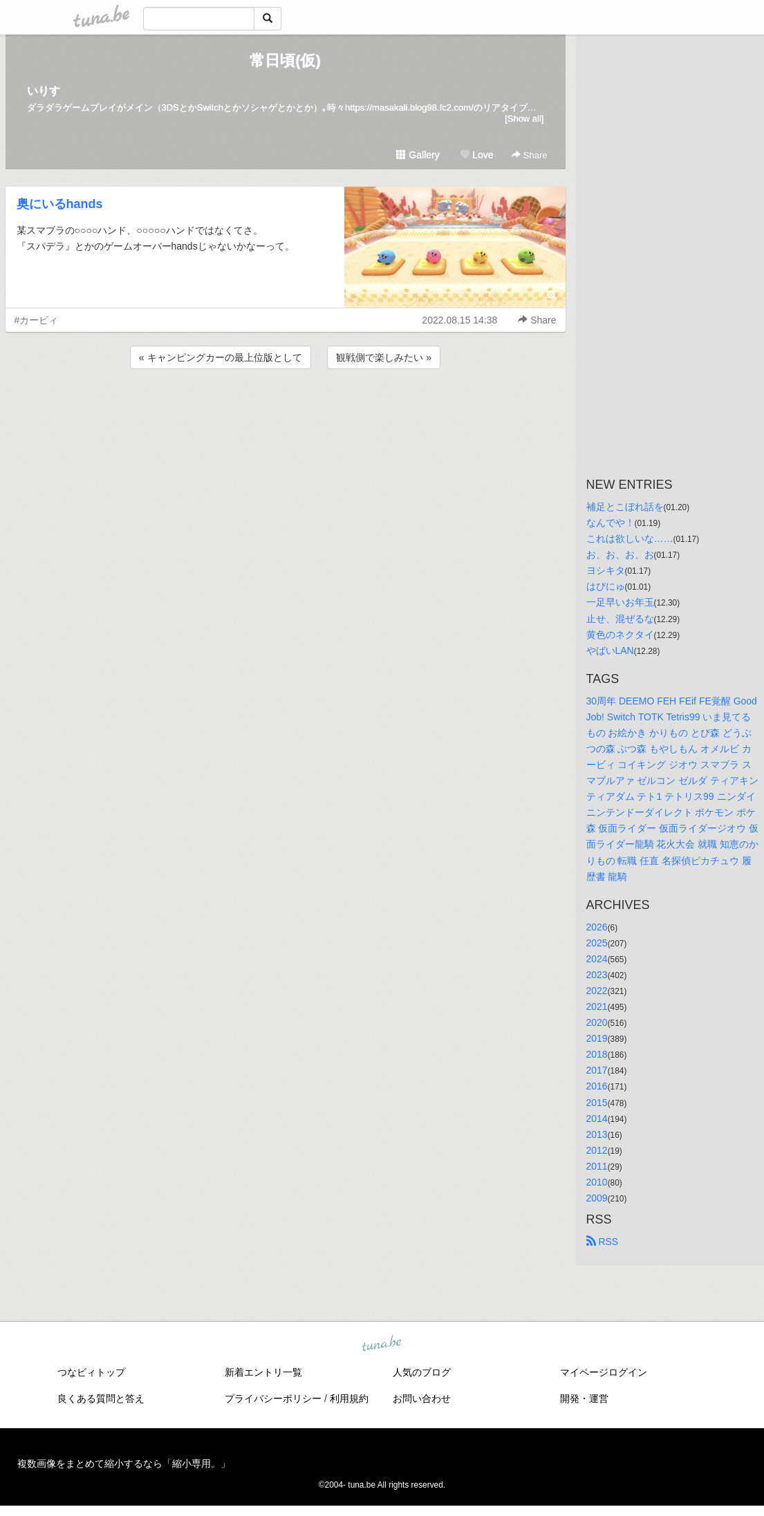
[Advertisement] (286, 409)
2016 (597, 1086)
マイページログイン (603, 1372)
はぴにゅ (605, 586)
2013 (597, 1134)
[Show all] (524, 118)
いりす (43, 91)
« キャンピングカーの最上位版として (220, 357)
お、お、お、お (620, 554)
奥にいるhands (60, 204)
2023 (597, 974)
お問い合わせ (422, 1398)
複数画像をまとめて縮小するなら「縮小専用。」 (123, 1463)
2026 (597, 927)
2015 (597, 1102)
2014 (597, 1118)
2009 (597, 1198)
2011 (597, 1166)
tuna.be (381, 1344)
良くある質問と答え (101, 1398)
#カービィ (37, 320)
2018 (597, 1054)
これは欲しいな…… (629, 538)
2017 (597, 1070)
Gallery (417, 154)
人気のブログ (422, 1372)
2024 (597, 958)
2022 (597, 990)
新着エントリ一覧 (263, 1372)
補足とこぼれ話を (625, 506)
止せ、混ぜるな (620, 618)
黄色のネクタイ (620, 634)
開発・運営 (584, 1398)
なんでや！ (610, 522)
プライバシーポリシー (273, 1398)
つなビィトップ (91, 1372)
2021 (597, 1006)
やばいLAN (610, 650)
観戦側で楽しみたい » (383, 357)
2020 (597, 1022)
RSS (602, 1241)
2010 (597, 1182)
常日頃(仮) (285, 60)
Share (529, 155)
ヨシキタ (605, 570)
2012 (597, 1150)
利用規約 (349, 1398)
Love (476, 154)
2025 (597, 942)
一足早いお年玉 (620, 602)
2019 (597, 1038)
